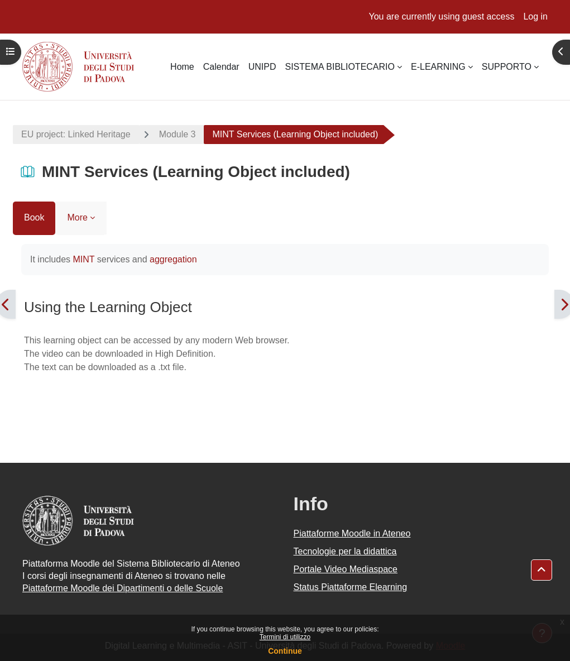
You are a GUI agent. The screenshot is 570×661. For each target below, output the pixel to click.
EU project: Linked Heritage (76, 134)
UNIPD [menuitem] (262, 66)
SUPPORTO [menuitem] (506, 66)
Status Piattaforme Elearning (351, 587)
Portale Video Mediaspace (346, 569)
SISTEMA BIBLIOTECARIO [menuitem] (340, 66)
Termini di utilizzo (285, 637)
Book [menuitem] (34, 217)
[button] (541, 570)
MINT (83, 259)
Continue (285, 650)
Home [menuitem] (182, 66)
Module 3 (177, 134)
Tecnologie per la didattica (345, 551)
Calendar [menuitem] (221, 66)
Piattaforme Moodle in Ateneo (352, 533)
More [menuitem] (77, 217)
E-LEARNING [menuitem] (438, 66)
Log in (535, 16)
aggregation (173, 259)
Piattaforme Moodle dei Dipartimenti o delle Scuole (122, 588)
